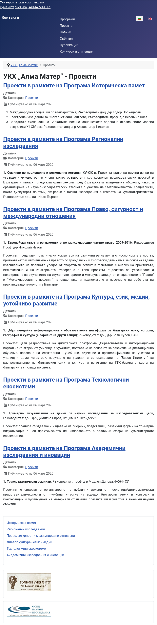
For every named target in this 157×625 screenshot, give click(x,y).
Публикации (69, 45)
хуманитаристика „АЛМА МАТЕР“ (25, 7)
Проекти (66, 26)
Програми (67, 19)
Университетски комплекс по (22, 2)
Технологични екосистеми (26, 548)
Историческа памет (21, 523)
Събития (66, 38)
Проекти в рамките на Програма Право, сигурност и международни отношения (73, 212)
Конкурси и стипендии (77, 51)
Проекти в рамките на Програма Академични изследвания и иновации (64, 451)
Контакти (10, 17)
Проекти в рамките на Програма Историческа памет (74, 85)
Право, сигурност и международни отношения (42, 536)
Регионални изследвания (26, 529)
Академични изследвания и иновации (35, 555)
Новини (65, 32)
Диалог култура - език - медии (29, 542)
